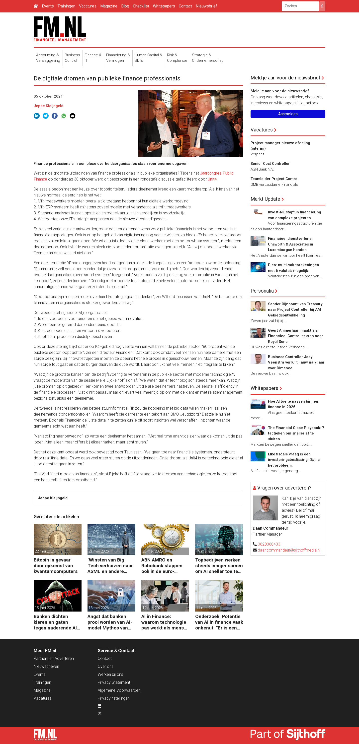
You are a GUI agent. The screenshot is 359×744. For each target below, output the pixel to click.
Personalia (262, 291)
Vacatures (87, 6)
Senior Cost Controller (270, 163)
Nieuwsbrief (206, 6)
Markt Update (265, 199)
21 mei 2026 (99, 551)
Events (48, 6)
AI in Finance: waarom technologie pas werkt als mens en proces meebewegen (163, 622)
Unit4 (212, 179)
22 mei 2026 (45, 551)
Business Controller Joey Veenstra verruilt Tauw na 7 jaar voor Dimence (296, 362)
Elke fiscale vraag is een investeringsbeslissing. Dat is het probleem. (294, 460)
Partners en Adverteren (54, 658)
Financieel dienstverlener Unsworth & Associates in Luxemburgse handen (290, 244)
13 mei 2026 (99, 608)
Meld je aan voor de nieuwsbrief (285, 78)
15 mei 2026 (45, 608)
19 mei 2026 (206, 551)
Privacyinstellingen (114, 698)
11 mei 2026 (206, 608)
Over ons (105, 666)
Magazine (108, 6)
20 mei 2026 (152, 551)
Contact (185, 6)
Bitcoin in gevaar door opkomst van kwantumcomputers (56, 565)
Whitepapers (164, 6)
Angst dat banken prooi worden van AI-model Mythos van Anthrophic (110, 622)
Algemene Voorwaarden (119, 690)
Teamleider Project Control (274, 179)
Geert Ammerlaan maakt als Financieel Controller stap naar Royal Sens (295, 336)
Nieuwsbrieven (46, 666)
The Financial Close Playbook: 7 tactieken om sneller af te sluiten (296, 433)
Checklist (141, 6)
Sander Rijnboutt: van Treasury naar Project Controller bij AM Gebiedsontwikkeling (295, 309)
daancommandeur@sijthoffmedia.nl (289, 550)
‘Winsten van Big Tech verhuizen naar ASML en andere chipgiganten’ (110, 565)
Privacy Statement (114, 682)
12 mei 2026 (152, 608)
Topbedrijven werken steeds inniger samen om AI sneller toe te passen (219, 565)
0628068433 (269, 544)
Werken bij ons (110, 674)
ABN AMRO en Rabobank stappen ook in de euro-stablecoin (161, 565)
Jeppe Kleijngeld (48, 106)
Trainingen (66, 6)
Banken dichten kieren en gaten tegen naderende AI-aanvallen (56, 622)
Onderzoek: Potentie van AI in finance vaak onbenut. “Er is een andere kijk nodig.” (219, 622)
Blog (125, 6)
